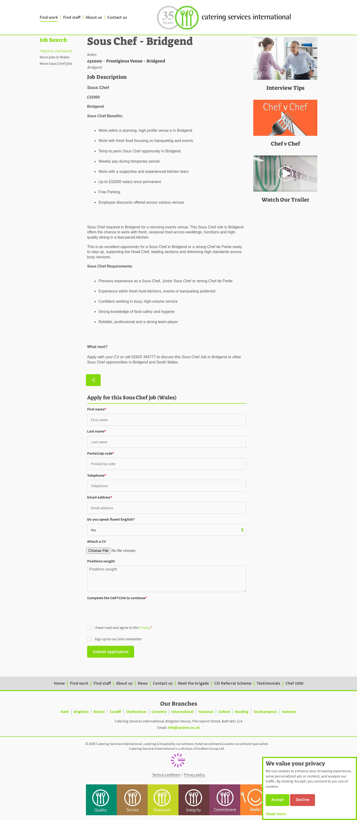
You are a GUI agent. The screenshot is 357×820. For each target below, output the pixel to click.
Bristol (99, 711)
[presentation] (123, 611)
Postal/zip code (100, 453)
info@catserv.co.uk (184, 727)
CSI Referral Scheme (232, 683)
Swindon (289, 711)
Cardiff (115, 711)
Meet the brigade (193, 683)
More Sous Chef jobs (56, 63)
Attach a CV (96, 541)
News (143, 683)
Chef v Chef (285, 143)
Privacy (144, 627)
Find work (49, 17)
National (206, 711)
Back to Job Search (57, 50)
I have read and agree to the (118, 627)
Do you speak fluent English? (111, 519)
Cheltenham (136, 711)
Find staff (71, 17)
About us (94, 17)
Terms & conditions (166, 774)
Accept (277, 799)
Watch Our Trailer (285, 199)
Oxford (224, 711)
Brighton (81, 711)
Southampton (265, 711)
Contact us (117, 17)
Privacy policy (194, 774)
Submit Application (110, 651)
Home (59, 683)
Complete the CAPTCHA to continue (116, 597)
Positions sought (101, 561)
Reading (242, 711)
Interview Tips (285, 87)
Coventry (158, 711)
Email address (99, 497)
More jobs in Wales (55, 57)
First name (96, 409)
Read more (276, 813)
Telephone (95, 475)
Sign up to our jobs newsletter (114, 638)
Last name (95, 431)
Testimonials (268, 683)
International (182, 711)
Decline (302, 799)
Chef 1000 (294, 683)
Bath (65, 711)
